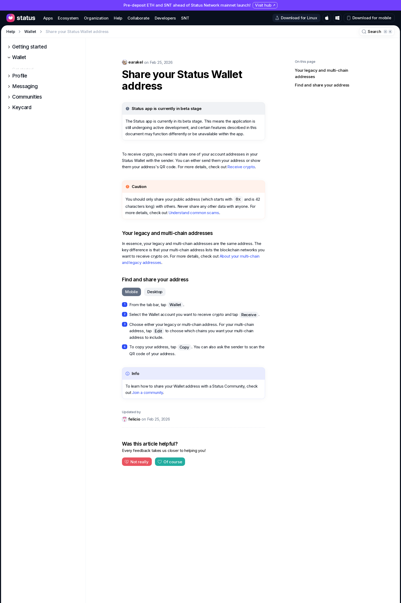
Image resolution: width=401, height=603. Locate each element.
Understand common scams (193, 212)
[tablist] (144, 292)
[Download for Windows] (337, 18)
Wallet (30, 31)
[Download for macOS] (327, 18)
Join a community (147, 392)
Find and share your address (155, 280)
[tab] (131, 292)
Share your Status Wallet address (182, 80)
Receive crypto (241, 166)
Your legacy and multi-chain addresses (167, 233)
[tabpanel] (193, 329)
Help (10, 31)
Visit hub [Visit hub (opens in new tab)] (265, 5)
